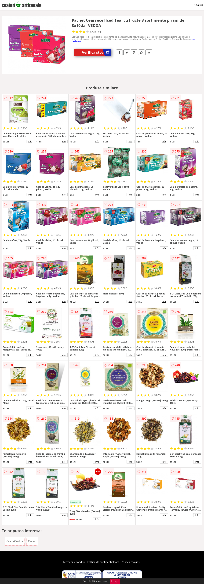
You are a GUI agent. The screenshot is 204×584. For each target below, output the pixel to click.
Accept (115, 581)
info (30, 141)
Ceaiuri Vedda (14, 541)
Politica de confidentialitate (103, 562)
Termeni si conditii (74, 562)
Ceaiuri (198, 5)
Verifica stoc (96, 52)
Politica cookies (130, 562)
